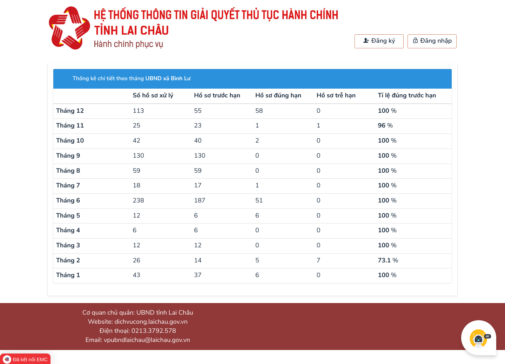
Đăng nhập (432, 41)
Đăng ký (379, 41)
